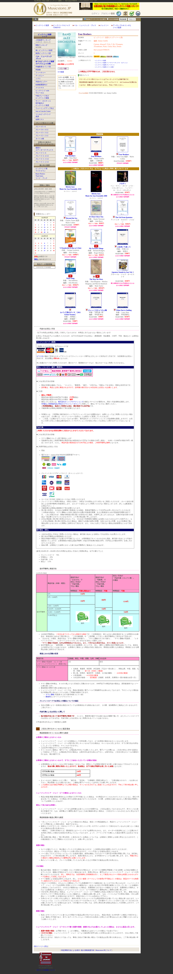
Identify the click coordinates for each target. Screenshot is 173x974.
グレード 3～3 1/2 (42, 159)
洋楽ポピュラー (41, 82)
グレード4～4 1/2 (42, 130)
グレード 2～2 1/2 (42, 162)
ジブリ (38, 79)
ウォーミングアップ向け (45, 108)
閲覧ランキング (41, 45)
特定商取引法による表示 (70, 950)
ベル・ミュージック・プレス (85, 25)
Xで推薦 (61, 72)
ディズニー (40, 76)
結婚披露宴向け (41, 85)
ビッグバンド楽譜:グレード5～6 (104, 65)
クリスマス (40, 88)
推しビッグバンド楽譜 (44, 50)
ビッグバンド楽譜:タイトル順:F (104, 67)
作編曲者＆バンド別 (43, 67)
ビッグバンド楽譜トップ (44, 35)
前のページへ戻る (41, 946)
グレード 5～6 (41, 153)
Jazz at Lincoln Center (43, 111)
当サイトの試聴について (45, 970)
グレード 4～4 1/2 (42, 156)
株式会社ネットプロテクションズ (70, 402)
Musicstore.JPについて (104, 950)
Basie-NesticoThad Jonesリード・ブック (41, 176)
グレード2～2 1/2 (42, 136)
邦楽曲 (38, 70)
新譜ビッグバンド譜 (43, 53)
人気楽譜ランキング (43, 40)
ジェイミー (104, 25)
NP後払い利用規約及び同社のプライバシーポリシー (60, 404)
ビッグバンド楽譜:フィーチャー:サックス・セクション (111, 62)
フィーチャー (41, 73)
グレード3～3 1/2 (42, 133)
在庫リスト (40, 119)
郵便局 (48, 697)
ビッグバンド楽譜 (42, 25)
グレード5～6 (41, 127)
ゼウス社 (40, 356)
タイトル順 (40, 139)
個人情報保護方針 (87, 950)
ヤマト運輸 (50, 694)
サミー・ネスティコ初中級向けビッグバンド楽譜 (43, 103)
